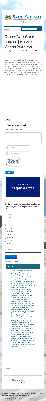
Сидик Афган (28, 285)
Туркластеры (19, 270)
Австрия (8, 214)
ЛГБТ (13, 282)
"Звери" (23, 317)
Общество (7, 54)
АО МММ (29, 317)
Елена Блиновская (17, 313)
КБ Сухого (31, 311)
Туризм (13, 336)
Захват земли (15, 330)
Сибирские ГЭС (23, 324)
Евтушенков (19, 274)
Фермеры (18, 284)
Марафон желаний (21, 315)
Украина (14, 309)
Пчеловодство (24, 297)
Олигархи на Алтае (24, 323)
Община (22, 289)
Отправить (9, 172)
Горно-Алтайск (16, 319)
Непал (8, 235)
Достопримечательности (19, 332)
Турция (8, 243)
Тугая (23, 319)
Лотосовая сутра (16, 342)
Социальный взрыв (24, 338)
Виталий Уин (15, 344)
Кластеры (19, 336)
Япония (8, 249)
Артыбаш (25, 303)
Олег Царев (27, 274)
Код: (6, 165)
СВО (17, 272)
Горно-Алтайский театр (23, 334)
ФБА (26, 311)
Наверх (41, 393)
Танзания (9, 238)
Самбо (27, 344)
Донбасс (22, 272)
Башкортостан (28, 328)
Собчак (18, 317)
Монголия (9, 232)
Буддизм (31, 340)
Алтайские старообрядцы (24, 291)
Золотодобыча (25, 330)
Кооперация (15, 289)
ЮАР (7, 246)
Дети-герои (21, 346)
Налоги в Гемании (21, 282)
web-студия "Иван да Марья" (22, 398)
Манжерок (31, 303)
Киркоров (31, 315)
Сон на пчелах (25, 301)
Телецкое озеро (16, 303)
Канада (8, 223)
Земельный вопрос (17, 328)
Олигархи (14, 324)
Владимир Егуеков (23, 309)
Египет (8, 217)
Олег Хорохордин (21, 287)
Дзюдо (22, 344)
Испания (8, 220)
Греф (13, 274)
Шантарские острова (18, 305)
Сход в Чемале (20, 280)
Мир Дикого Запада (25, 276)
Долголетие (15, 293)
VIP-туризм (28, 272)
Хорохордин (15, 276)
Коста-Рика (9, 229)
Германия (28, 280)
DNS (27, 321)
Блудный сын (29, 305)
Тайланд (8, 241)
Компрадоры (15, 297)
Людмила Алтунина (17, 311)
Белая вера (26, 342)
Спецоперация (24, 293)
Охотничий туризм (17, 278)
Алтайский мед (16, 299)
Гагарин (23, 307)
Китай (7, 226)
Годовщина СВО (16, 295)
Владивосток (21, 321)
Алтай (13, 270)
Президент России (17, 285)
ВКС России (30, 307)
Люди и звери (15, 307)
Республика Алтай (28, 284)
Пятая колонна (27, 295)
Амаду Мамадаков (22, 340)
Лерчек (13, 317)
